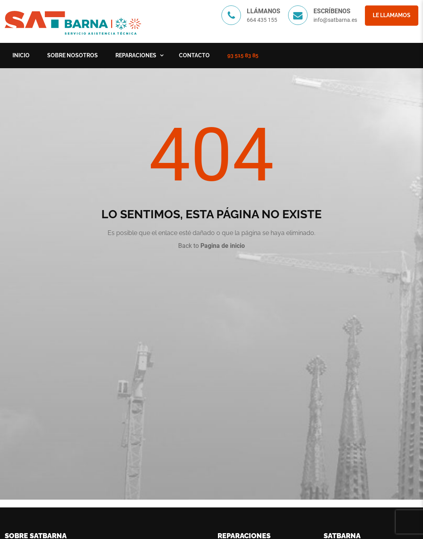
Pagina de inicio (222, 245)
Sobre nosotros (72, 55)
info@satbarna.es (335, 20)
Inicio (21, 55)
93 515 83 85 (242, 55)
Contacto (194, 55)
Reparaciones (135, 55)
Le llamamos (392, 15)
